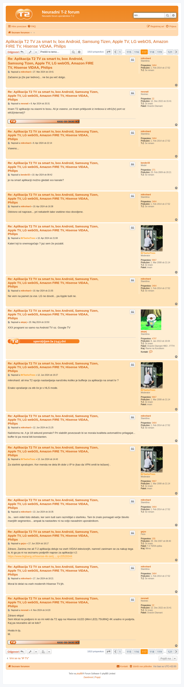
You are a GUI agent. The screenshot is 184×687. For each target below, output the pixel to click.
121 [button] (170, 52)
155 (153, 538)
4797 (154, 338)
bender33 (145, 163)
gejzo (143, 532)
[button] (108, 51)
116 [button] (136, 52)
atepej (144, 332)
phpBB (80, 673)
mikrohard (146, 58)
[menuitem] (31, 26)
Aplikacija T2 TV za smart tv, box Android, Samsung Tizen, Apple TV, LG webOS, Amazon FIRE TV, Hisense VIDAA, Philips (87, 43)
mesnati (145, 92)
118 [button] (152, 52)
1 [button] (120, 52)
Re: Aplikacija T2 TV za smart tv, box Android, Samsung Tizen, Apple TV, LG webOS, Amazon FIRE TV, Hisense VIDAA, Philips (51, 63)
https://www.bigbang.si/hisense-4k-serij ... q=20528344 (40, 556)
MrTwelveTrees (148, 253)
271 (153, 170)
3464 (154, 65)
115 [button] (129, 52)
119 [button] (159, 52)
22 (153, 99)
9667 (154, 260)
